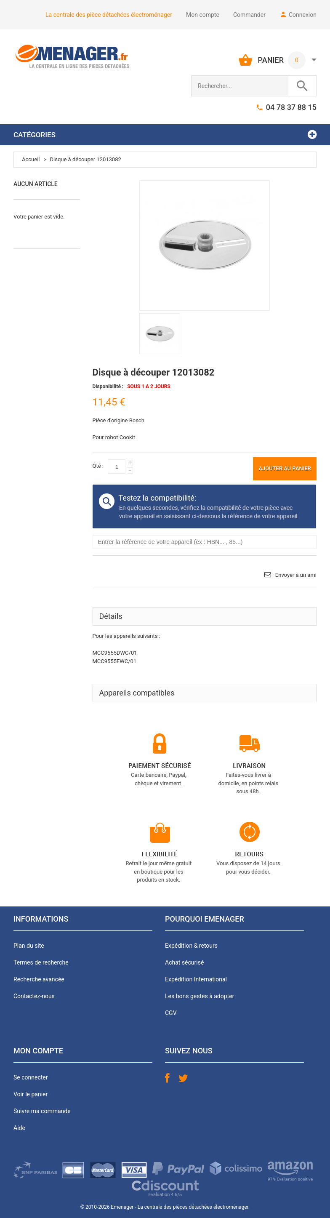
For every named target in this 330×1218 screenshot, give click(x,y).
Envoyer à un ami (296, 575)
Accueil (31, 159)
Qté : (98, 466)
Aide (19, 1128)
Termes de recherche (41, 962)
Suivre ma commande (42, 1111)
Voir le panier (30, 1094)
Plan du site (28, 945)
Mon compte (202, 14)
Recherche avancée (38, 979)
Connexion (303, 14)
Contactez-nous (34, 996)
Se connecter (30, 1077)
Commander (249, 14)
